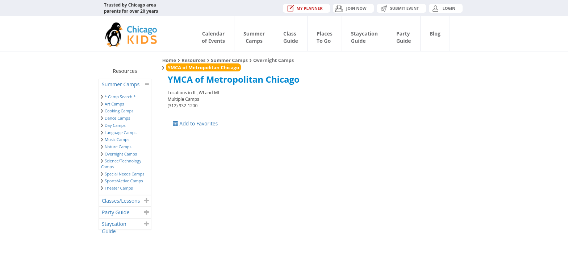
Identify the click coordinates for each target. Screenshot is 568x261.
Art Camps (114, 104)
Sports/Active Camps (124, 180)
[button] (146, 84)
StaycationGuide (364, 37)
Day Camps (115, 125)
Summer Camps (120, 84)
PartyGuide (403, 37)
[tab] (125, 84)
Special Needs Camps (124, 174)
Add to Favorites (195, 123)
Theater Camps (119, 188)
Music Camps (117, 139)
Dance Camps (117, 118)
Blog (435, 33)
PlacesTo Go (325, 37)
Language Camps (121, 132)
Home (169, 60)
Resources (193, 60)
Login (448, 8)
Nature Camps (118, 146)
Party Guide (115, 212)
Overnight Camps (121, 154)
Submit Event (404, 8)
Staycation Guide (114, 224)
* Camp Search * (120, 96)
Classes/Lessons (121, 200)
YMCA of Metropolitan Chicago (203, 67)
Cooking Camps (119, 110)
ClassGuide (290, 37)
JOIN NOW (356, 8)
